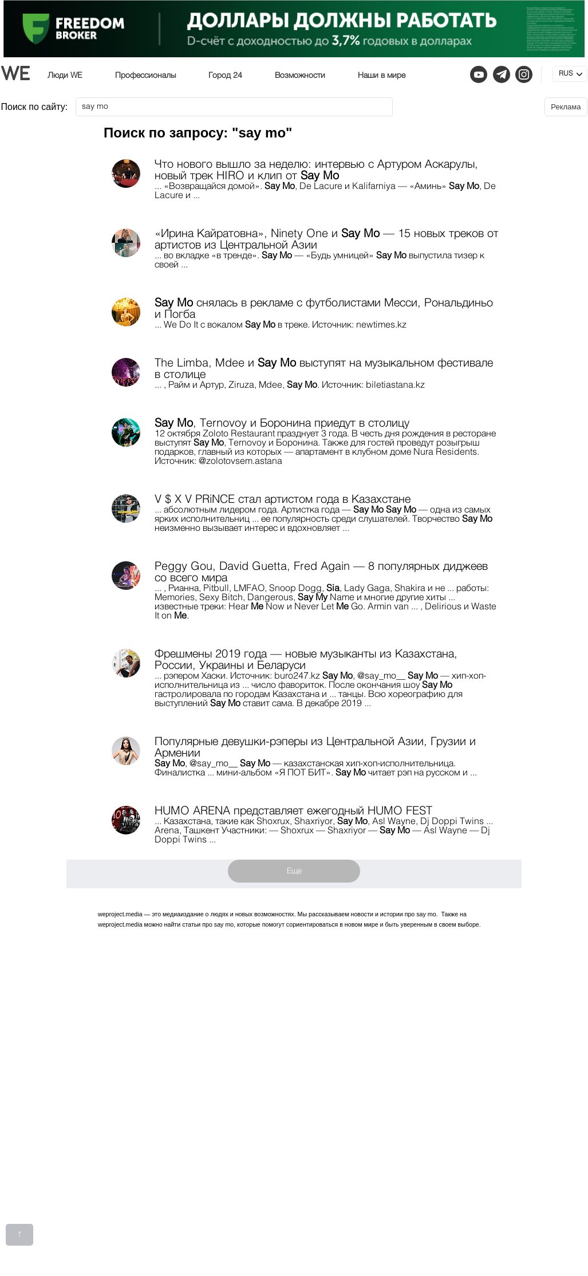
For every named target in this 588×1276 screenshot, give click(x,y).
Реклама (566, 107)
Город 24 (225, 76)
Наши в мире (381, 76)
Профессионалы (145, 76)
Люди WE (65, 76)
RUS (566, 73)
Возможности (300, 76)
